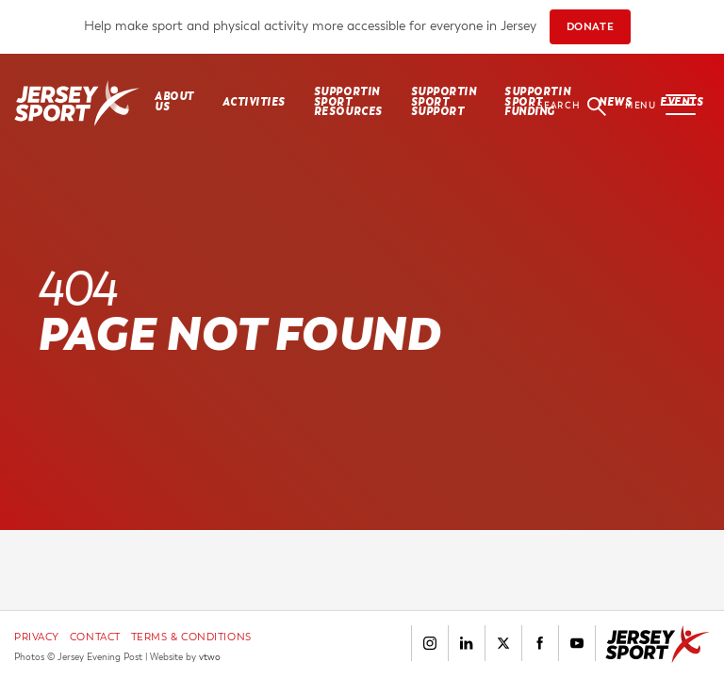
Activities (254, 102)
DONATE (590, 27)
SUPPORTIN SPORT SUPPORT (444, 102)
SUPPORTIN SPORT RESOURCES (348, 102)
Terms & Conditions (191, 637)
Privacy (36, 637)
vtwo (210, 657)
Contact (95, 637)
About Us (174, 101)
